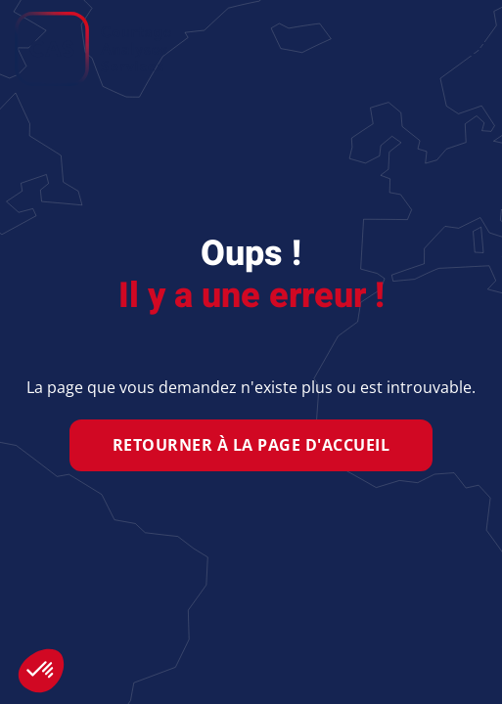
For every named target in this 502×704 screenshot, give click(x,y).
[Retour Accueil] (93, 49)
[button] (477, 49)
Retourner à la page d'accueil (251, 445)
